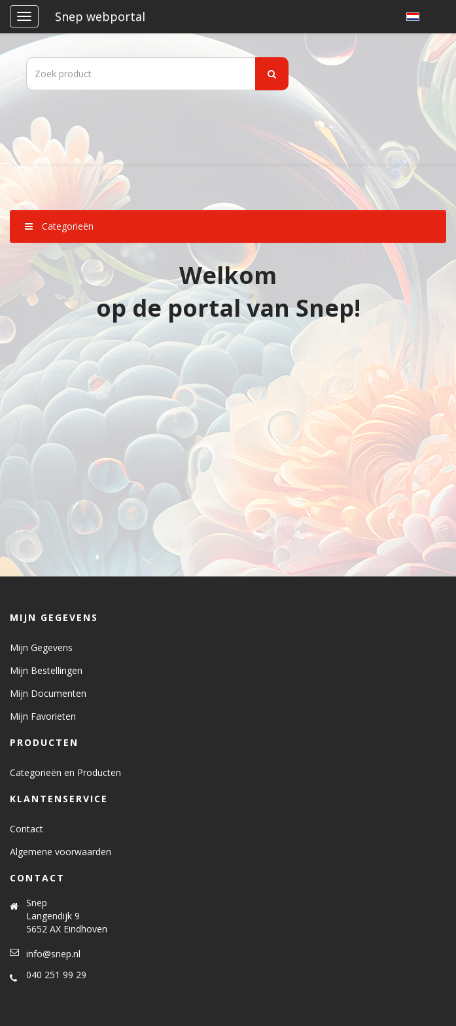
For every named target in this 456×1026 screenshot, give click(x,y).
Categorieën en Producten (65, 772)
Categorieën (59, 226)
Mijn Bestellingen (46, 670)
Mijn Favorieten (43, 716)
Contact (26, 829)
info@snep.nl (53, 953)
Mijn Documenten (48, 693)
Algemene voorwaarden (60, 851)
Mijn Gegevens (41, 647)
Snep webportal (100, 16)
